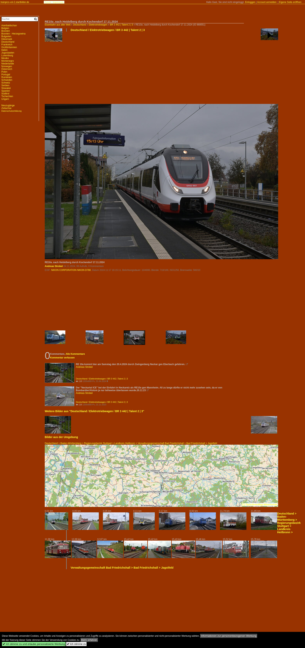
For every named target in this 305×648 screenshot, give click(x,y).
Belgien (5, 28)
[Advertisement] (161, 69)
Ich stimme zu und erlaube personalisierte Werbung (34, 644)
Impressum (58, 2)
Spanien (5, 91)
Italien (4, 50)
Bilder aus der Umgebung (61, 437)
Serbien (5, 85)
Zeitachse (6, 108)
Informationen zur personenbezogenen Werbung (229, 635)
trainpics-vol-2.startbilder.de (15, 2)
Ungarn (5, 99)
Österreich (6, 69)
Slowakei (6, 88)
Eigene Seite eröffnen (290, 2)
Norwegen (6, 66)
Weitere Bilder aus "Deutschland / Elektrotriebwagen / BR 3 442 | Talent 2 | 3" (94, 411)
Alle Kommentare (75, 354)
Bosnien (5, 31)
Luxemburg (7, 55)
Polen (4, 71)
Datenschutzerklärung (11, 111)
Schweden (6, 80)
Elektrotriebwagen (98, 24)
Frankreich (6, 44)
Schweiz (5, 82)
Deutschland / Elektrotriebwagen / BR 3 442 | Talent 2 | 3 (108, 30)
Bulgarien (6, 36)
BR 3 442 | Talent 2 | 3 (121, 24)
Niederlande (7, 63)
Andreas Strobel (54, 266)
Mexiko (5, 58)
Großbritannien (9, 47)
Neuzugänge (8, 105)
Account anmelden (266, 2)
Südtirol (5, 93)
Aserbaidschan (9, 25)
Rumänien (6, 77)
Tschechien (7, 96)
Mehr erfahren (89, 639)
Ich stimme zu (76, 644)
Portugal (5, 74)
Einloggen (250, 2)
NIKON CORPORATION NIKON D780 (71, 270)
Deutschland (79, 24)
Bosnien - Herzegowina (13, 33)
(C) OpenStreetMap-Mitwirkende (259, 504)
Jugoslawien (7, 52)
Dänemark (6, 39)
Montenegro (7, 61)
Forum (48, 2)
